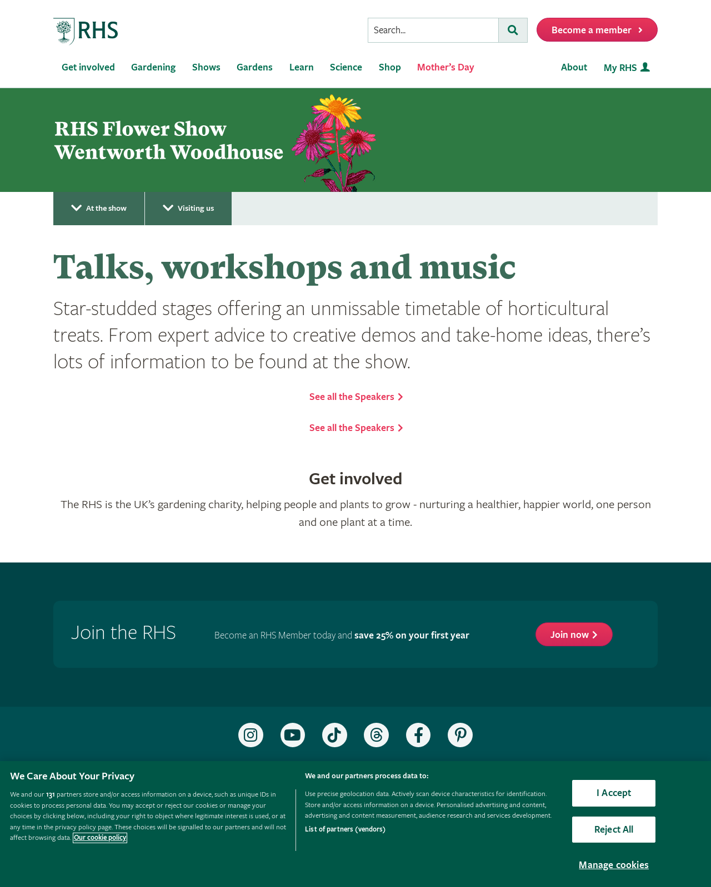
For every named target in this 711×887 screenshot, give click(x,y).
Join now (569, 635)
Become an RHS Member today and (341, 635)
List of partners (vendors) (345, 829)
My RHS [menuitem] (620, 68)
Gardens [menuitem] (255, 67)
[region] (355, 824)
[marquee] (355, 140)
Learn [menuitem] (301, 67)
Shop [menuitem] (390, 67)
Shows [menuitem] (206, 67)
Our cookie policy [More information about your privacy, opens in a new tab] (100, 838)
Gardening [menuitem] (153, 67)
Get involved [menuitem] (88, 67)
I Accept (614, 793)
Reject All (614, 829)
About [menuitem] (574, 67)
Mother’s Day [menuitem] (445, 67)
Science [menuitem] (346, 67)
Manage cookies (614, 865)
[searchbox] (433, 30)
